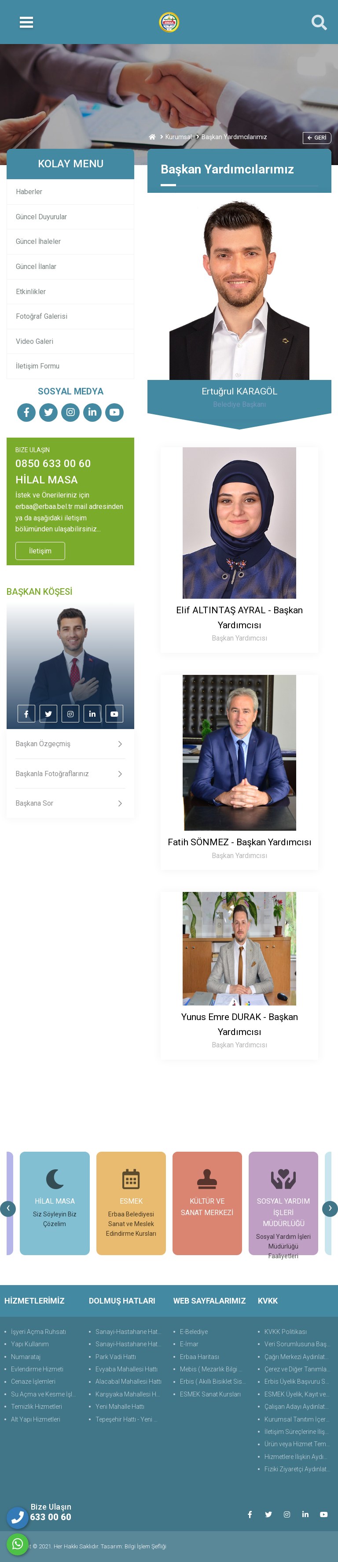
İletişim (40, 551)
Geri (317, 137)
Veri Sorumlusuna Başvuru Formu (299, 1344)
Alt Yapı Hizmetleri (35, 1419)
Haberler (29, 192)
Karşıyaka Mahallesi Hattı (130, 1394)
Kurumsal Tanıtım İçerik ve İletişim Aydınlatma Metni (299, 1419)
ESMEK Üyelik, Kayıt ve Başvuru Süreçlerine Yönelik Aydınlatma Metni (299, 1394)
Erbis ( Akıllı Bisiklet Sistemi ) (214, 1381)
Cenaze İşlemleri (33, 1381)
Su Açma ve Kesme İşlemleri (45, 1394)
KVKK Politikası (286, 1331)
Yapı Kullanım (30, 1344)
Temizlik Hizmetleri (36, 1406)
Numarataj (25, 1356)
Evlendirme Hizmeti (37, 1369)
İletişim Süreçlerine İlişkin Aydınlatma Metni (299, 1431)
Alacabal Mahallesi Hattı (129, 1381)
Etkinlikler (31, 291)
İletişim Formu (37, 366)
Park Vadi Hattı (116, 1356)
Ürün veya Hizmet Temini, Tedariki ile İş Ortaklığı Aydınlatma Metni (299, 1444)
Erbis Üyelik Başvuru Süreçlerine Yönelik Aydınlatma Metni (299, 1381)
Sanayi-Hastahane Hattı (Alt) (130, 1344)
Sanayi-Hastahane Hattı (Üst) (130, 1331)
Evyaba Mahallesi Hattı (127, 1369)
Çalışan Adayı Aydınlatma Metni (299, 1406)
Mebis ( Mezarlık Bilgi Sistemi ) (214, 1369)
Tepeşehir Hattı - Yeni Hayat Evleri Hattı (130, 1419)
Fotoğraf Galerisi (41, 316)
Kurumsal (178, 136)
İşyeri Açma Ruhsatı (38, 1331)
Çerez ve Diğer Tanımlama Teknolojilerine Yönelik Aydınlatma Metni (299, 1369)
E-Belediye (194, 1331)
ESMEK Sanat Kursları (210, 1394)
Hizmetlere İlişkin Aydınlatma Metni (299, 1456)
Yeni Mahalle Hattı (120, 1406)
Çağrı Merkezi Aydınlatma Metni (299, 1356)
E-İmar (189, 1344)
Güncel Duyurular (41, 217)
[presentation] (8, 1209)
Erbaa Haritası (199, 1356)
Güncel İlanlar (36, 266)
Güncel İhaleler (38, 241)
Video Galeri (34, 341)
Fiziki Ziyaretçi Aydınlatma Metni (299, 1469)
